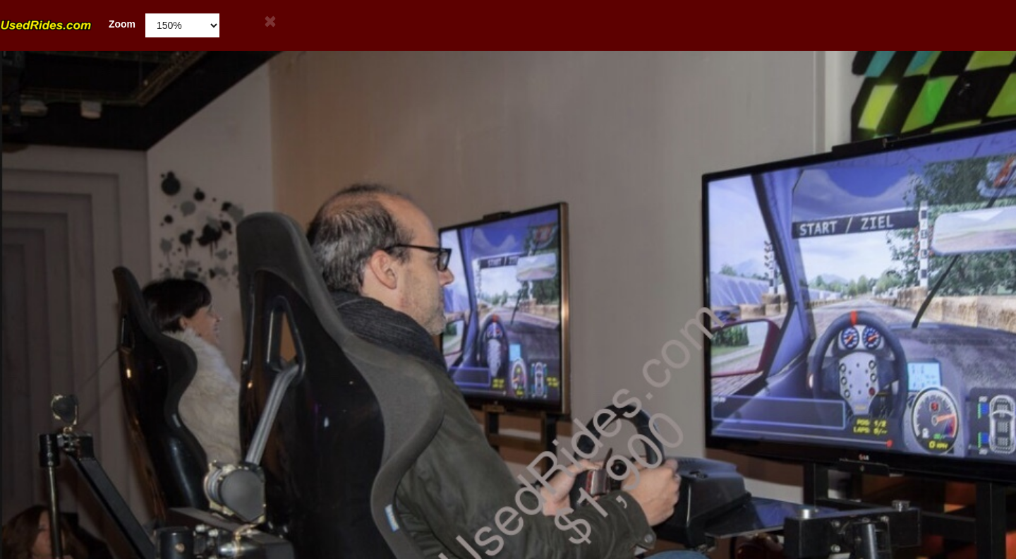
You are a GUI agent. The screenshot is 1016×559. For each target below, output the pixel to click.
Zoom (67, 24)
